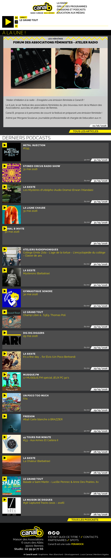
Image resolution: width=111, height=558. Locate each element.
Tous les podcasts (84, 519)
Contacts (90, 536)
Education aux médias (71, 12)
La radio (62, 3)
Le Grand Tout (29, 20)
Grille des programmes (72, 6)
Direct (23, 17)
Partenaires (57, 540)
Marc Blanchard (56, 554)
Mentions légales (101, 554)
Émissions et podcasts (71, 9)
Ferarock (77, 544)
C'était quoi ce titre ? (64, 536)
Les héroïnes (55, 39)
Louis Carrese (86, 554)
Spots (74, 540)
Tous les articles (85, 131)
